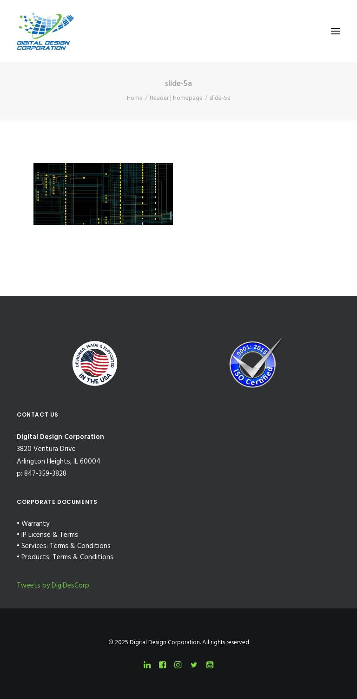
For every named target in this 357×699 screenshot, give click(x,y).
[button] (335, 31)
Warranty (35, 523)
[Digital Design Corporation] (45, 31)
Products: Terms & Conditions (67, 557)
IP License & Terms (49, 535)
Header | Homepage (176, 98)
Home (135, 98)
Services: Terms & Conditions (66, 546)
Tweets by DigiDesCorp (53, 585)
